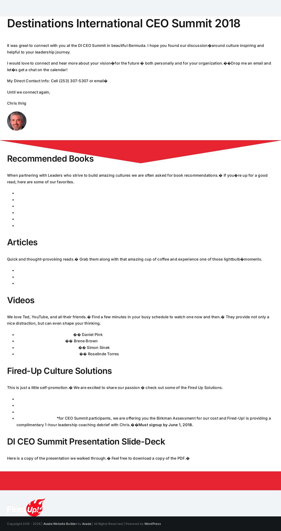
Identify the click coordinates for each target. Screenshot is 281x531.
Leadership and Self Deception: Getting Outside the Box (68, 206)
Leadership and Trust (36, 283)
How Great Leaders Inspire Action (47, 347)
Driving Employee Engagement (45, 334)
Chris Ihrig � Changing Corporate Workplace (231, 458)
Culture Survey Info (34, 398)
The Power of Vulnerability (41, 341)
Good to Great (29, 212)
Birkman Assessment (36, 418)
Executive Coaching (35, 405)
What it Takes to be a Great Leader (48, 353)
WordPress (152, 524)
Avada (86, 524)
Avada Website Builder (60, 524)
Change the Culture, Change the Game (52, 218)
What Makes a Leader (36, 270)
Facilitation (27, 411)
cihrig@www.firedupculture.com (138, 80)
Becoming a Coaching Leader (44, 199)
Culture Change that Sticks (41, 276)
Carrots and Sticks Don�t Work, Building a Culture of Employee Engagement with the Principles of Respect (115, 225)
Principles (26, 193)
